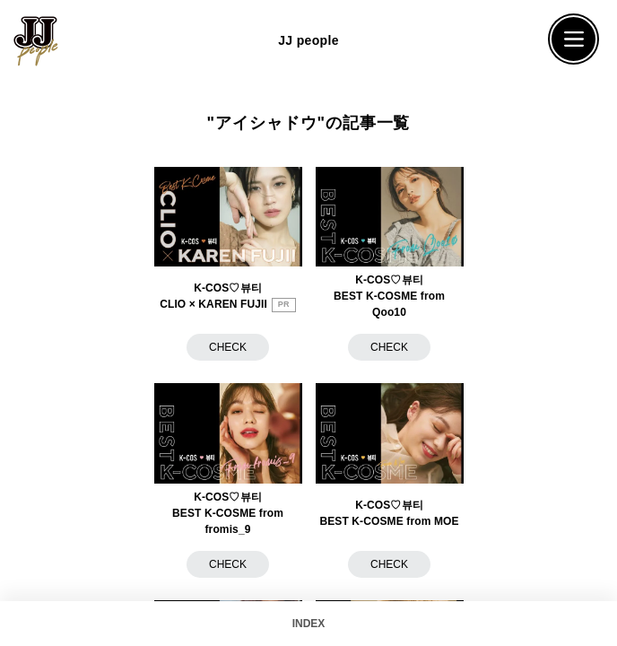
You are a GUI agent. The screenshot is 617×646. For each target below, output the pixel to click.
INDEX (309, 623)
